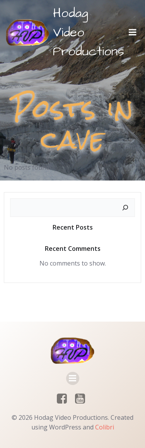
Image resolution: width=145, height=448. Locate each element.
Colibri (104, 427)
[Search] (125, 207)
